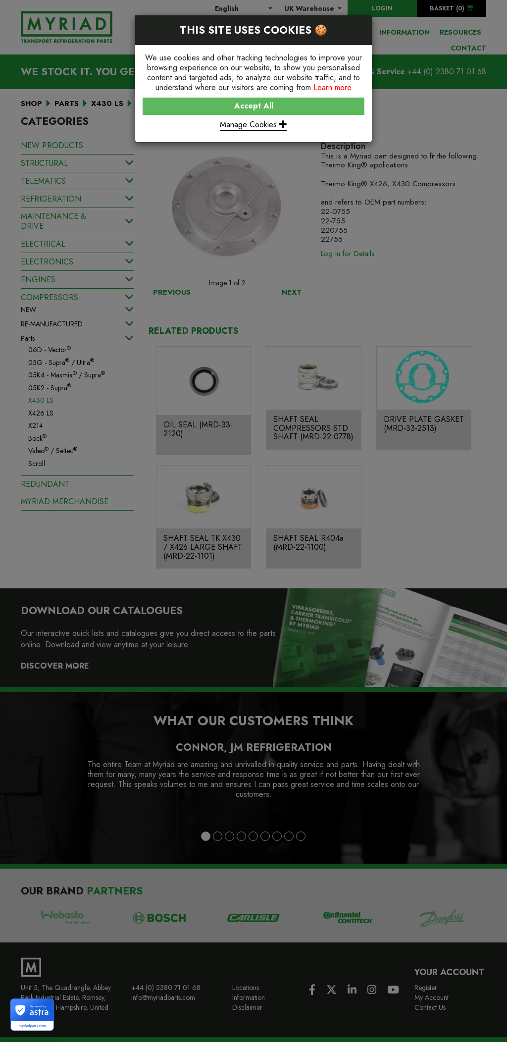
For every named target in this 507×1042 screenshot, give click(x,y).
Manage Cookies (253, 124)
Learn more (332, 87)
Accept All (253, 105)
